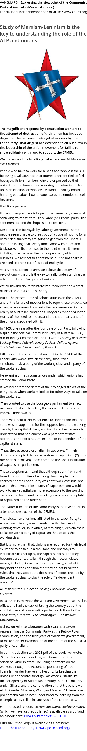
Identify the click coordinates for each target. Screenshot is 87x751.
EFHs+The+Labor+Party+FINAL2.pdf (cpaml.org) (35, 728)
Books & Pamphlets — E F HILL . (47, 716)
